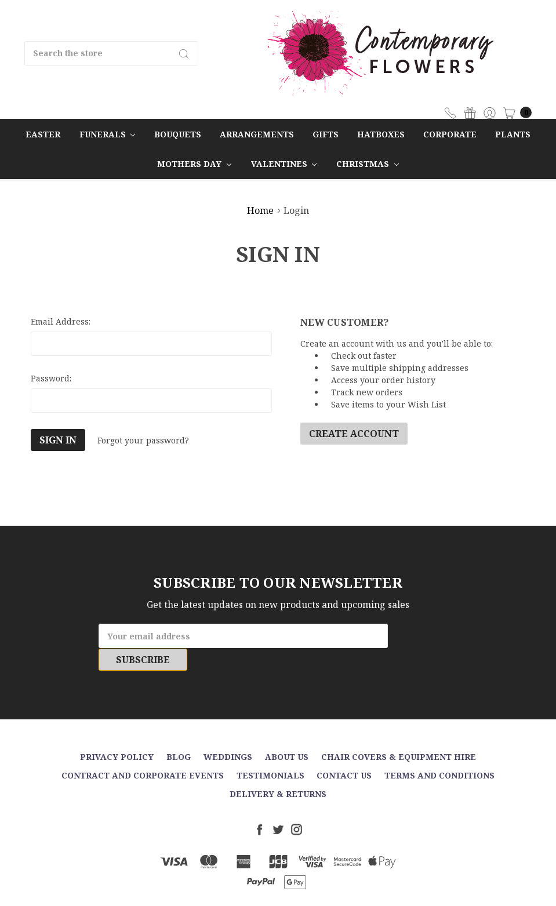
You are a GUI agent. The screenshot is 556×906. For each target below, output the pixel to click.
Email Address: (60, 321)
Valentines (284, 163)
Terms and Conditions (439, 752)
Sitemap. (333, 888)
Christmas (367, 163)
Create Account (354, 433)
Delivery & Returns (278, 771)
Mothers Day (194, 163)
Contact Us (344, 752)
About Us (286, 734)
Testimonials (270, 752)
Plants (512, 134)
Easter (43, 134)
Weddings (227, 734)
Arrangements (257, 134)
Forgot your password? (143, 440)
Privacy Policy (117, 734)
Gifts (325, 134)
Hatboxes (381, 134)
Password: (51, 378)
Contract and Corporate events (142, 752)
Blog (178, 734)
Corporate (450, 134)
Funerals (107, 134)
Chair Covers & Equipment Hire (398, 734)
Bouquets (177, 134)
